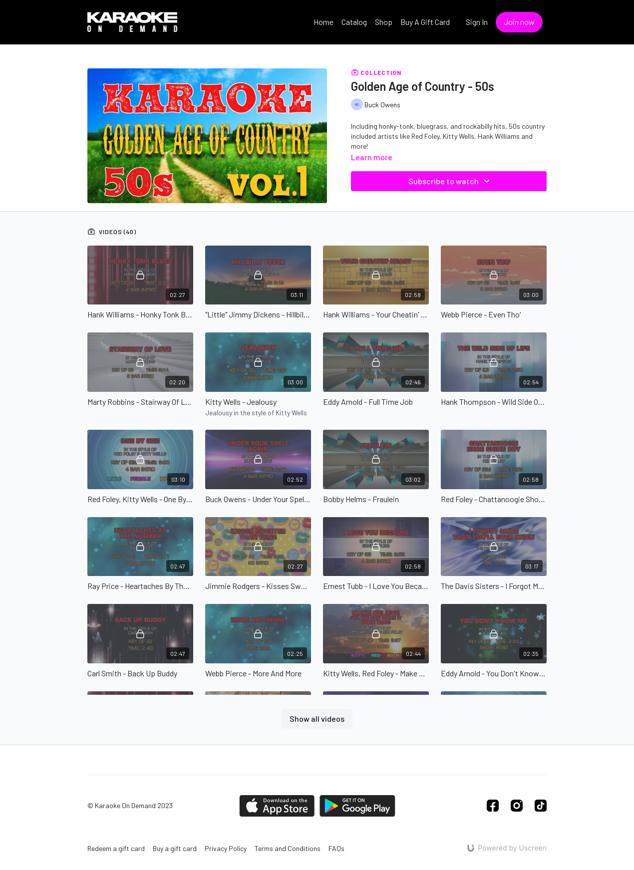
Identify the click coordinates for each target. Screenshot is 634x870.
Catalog (354, 21)
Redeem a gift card (116, 848)
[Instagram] (517, 806)
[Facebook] (493, 806)
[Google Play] (357, 806)
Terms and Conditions (287, 848)
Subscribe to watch (450, 181)
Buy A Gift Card (425, 21)
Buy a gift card (175, 848)
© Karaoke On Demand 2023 (130, 805)
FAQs (336, 848)
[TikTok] (541, 806)
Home (323, 21)
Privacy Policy (226, 848)
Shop (383, 21)
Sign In (477, 21)
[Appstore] (277, 806)
